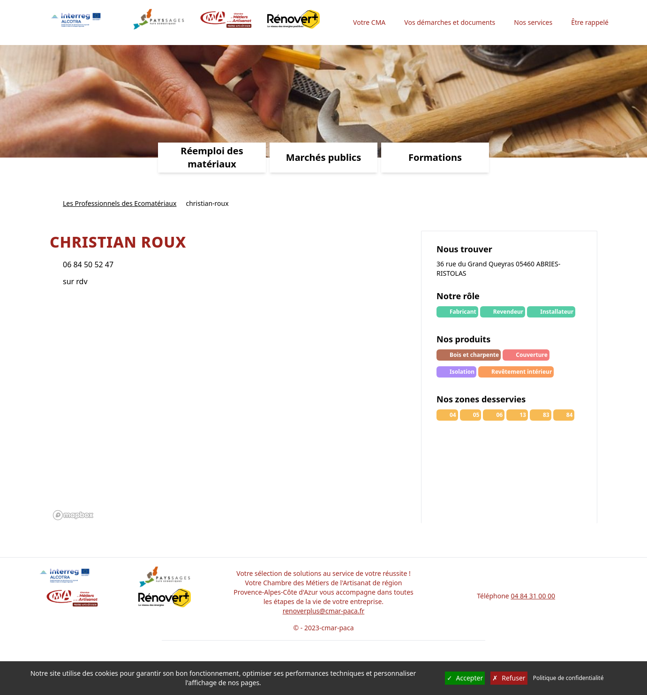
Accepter (465, 678)
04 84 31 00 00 (533, 595)
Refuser (508, 678)
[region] (231, 410)
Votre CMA (369, 22)
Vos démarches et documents (449, 22)
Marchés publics (323, 157)
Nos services (533, 22)
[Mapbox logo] (73, 515)
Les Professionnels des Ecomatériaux (119, 203)
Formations (435, 157)
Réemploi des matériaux (212, 157)
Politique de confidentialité (568, 678)
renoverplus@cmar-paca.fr (324, 610)
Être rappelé (590, 22)
